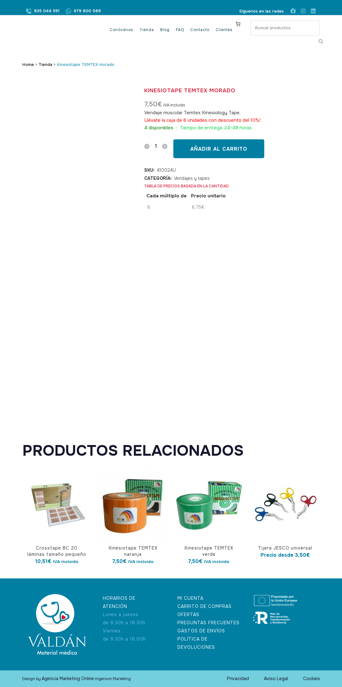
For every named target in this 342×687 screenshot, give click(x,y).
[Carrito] (238, 24)
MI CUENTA (190, 598)
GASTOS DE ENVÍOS (201, 631)
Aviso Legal (276, 678)
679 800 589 (87, 11)
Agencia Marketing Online (68, 678)
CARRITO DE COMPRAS (204, 606)
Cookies (311, 678)
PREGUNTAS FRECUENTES (208, 622)
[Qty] (156, 146)
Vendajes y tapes (192, 178)
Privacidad (238, 678)
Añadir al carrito (218, 149)
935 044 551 (47, 11)
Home (28, 64)
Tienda (45, 64)
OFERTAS (188, 614)
